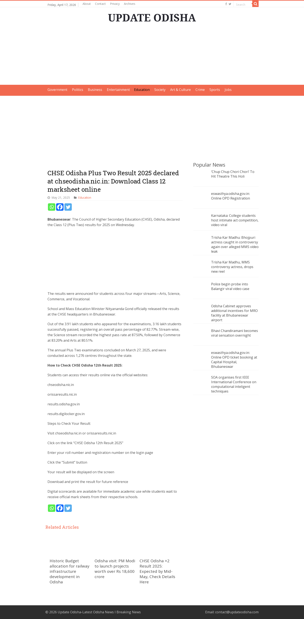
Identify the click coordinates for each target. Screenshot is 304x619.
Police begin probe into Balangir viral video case (230, 286)
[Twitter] (68, 207)
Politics (77, 89)
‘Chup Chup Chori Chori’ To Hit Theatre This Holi (232, 174)
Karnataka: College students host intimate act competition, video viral (234, 220)
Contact (100, 4)
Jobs (228, 89)
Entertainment (118, 89)
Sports (214, 89)
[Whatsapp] (51, 207)
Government (57, 89)
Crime (200, 89)
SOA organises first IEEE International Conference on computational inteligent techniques (233, 384)
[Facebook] (60, 207)
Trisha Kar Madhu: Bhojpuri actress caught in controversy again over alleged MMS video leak (235, 244)
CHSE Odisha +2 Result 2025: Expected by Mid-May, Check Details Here (157, 571)
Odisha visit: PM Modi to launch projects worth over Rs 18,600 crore (115, 568)
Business (95, 89)
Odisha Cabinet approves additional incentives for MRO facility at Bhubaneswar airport (234, 313)
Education (142, 89)
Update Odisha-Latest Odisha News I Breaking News (99, 612)
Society (160, 89)
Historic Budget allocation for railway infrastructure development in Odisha (69, 571)
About (87, 4)
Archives (129, 4)
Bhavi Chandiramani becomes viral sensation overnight (234, 333)
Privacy (115, 4)
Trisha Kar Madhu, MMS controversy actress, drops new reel (232, 267)
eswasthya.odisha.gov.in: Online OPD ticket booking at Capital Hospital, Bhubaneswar (234, 359)
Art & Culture (180, 89)
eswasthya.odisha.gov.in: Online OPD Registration (230, 196)
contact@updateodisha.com (237, 612)
